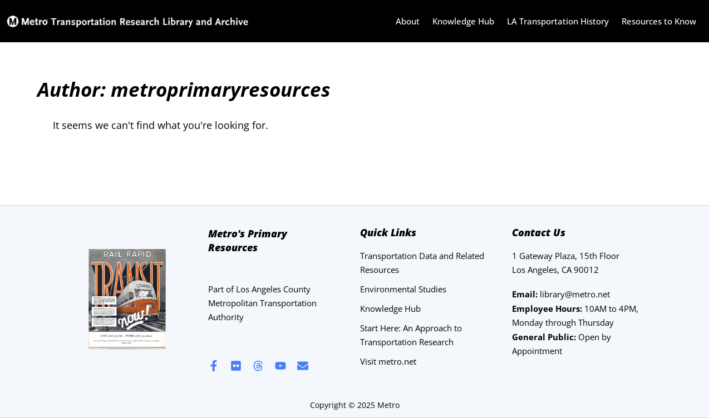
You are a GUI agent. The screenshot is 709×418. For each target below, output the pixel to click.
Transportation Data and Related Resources (422, 262)
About (408, 21)
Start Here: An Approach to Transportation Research (411, 334)
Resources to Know (659, 21)
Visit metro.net (388, 361)
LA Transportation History (558, 21)
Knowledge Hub (463, 21)
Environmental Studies (403, 289)
